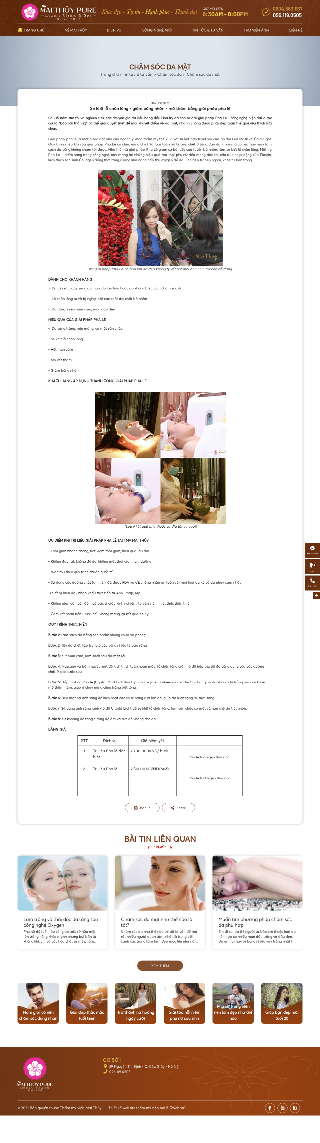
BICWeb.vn (175, 1108)
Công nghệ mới (157, 30)
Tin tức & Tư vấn (208, 30)
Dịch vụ (114, 30)
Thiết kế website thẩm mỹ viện (133, 1108)
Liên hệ (295, 30)
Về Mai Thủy (76, 30)
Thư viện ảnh (256, 30)
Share (178, 808)
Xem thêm (160, 966)
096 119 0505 (119, 1072)
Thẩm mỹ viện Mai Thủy (81, 1108)
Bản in (142, 808)
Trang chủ (34, 30)
